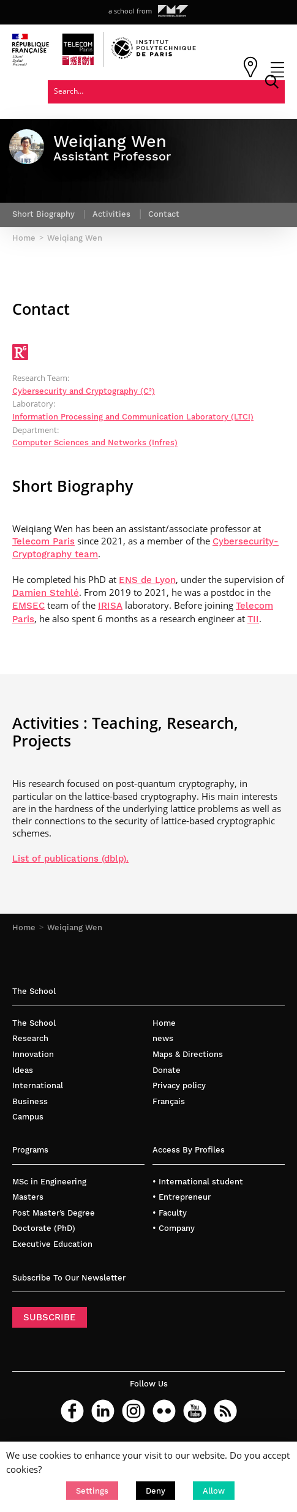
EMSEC (28, 605)
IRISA (110, 605)
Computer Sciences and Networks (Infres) (95, 442)
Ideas (22, 1069)
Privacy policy (179, 1085)
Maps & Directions (187, 1054)
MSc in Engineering (49, 1181)
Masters (27, 1197)
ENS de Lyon (147, 579)
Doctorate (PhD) (43, 1228)
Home (24, 927)
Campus (27, 1116)
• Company (173, 1228)
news (162, 1038)
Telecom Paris (43, 541)
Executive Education (52, 1244)
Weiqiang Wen (74, 927)
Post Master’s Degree (53, 1212)
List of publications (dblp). (70, 858)
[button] (92, 1490)
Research (30, 1038)
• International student (197, 1181)
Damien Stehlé (45, 592)
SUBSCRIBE (49, 1317)
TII (253, 618)
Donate (166, 1069)
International (37, 1085)
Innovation (33, 1054)
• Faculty (169, 1212)
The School (34, 1023)
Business (30, 1100)
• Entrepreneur (181, 1197)
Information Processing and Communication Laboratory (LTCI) (133, 416)
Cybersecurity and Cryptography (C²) (83, 391)
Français (168, 1100)
